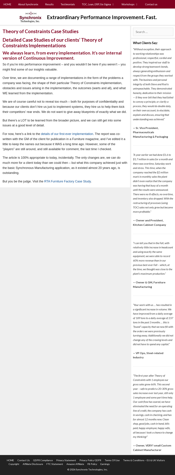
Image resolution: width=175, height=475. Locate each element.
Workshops (132, 4)
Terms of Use (112, 460)
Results (49, 4)
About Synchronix (28, 4)
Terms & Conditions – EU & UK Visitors (144, 460)
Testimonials (67, 4)
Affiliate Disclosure (33, 464)
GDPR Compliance (43, 460)
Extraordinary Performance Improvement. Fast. (102, 17)
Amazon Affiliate (75, 464)
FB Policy (92, 464)
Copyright (14, 464)
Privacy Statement (66, 460)
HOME (7, 4)
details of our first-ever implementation (67, 134)
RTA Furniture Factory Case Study (67, 181)
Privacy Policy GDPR (90, 460)
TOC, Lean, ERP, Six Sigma (100, 4)
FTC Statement (54, 464)
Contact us (151, 4)
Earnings (105, 464)
